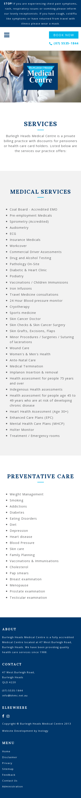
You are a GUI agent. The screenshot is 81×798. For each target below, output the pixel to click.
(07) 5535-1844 (66, 43)
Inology (43, 730)
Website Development (17, 730)
